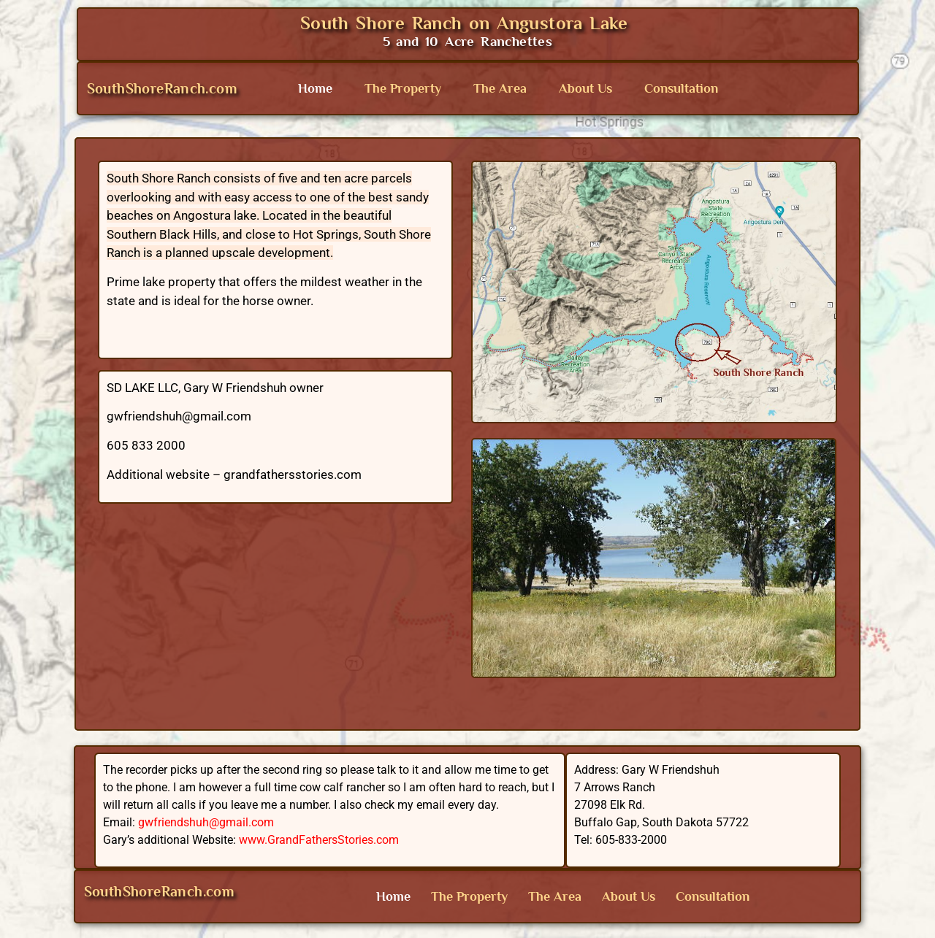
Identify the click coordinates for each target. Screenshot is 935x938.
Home (315, 88)
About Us (585, 88)
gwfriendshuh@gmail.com (206, 822)
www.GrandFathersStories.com (319, 840)
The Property (403, 88)
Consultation (681, 88)
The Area (500, 88)
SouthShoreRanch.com (162, 88)
